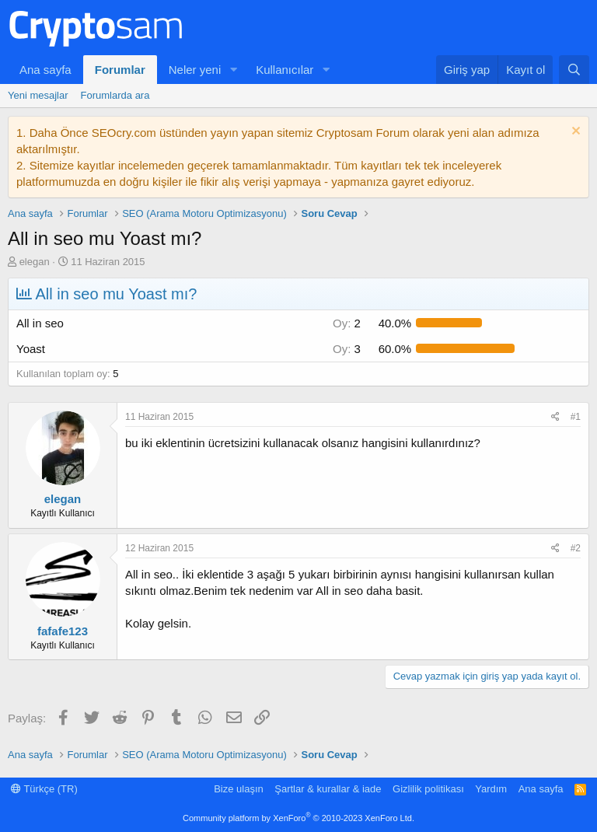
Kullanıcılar (284, 69)
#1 (576, 416)
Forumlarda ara (115, 95)
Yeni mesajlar (38, 95)
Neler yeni (195, 69)
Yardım (491, 789)
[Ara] (574, 69)
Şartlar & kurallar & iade (327, 789)
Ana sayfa (45, 69)
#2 (576, 548)
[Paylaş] (555, 417)
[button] (233, 69)
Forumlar (120, 69)
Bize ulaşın (239, 789)
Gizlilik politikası (428, 789)
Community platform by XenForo (298, 818)
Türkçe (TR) (44, 789)
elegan (34, 261)
